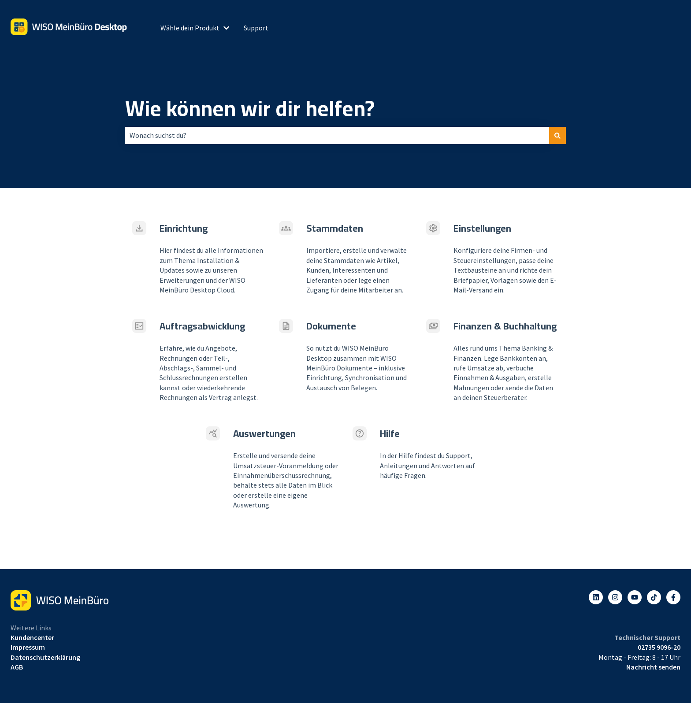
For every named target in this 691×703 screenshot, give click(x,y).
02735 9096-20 (659, 647)
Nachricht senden (653, 666)
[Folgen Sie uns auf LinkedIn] (596, 597)
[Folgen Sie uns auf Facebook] (673, 597)
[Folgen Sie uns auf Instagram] (615, 597)
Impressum (28, 647)
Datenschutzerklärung (45, 657)
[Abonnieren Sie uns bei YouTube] (635, 597)
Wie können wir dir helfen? (250, 108)
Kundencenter (32, 637)
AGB (17, 666)
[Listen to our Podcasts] (654, 597)
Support (256, 27)
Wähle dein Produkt (189, 27)
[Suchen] (557, 135)
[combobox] (337, 135)
